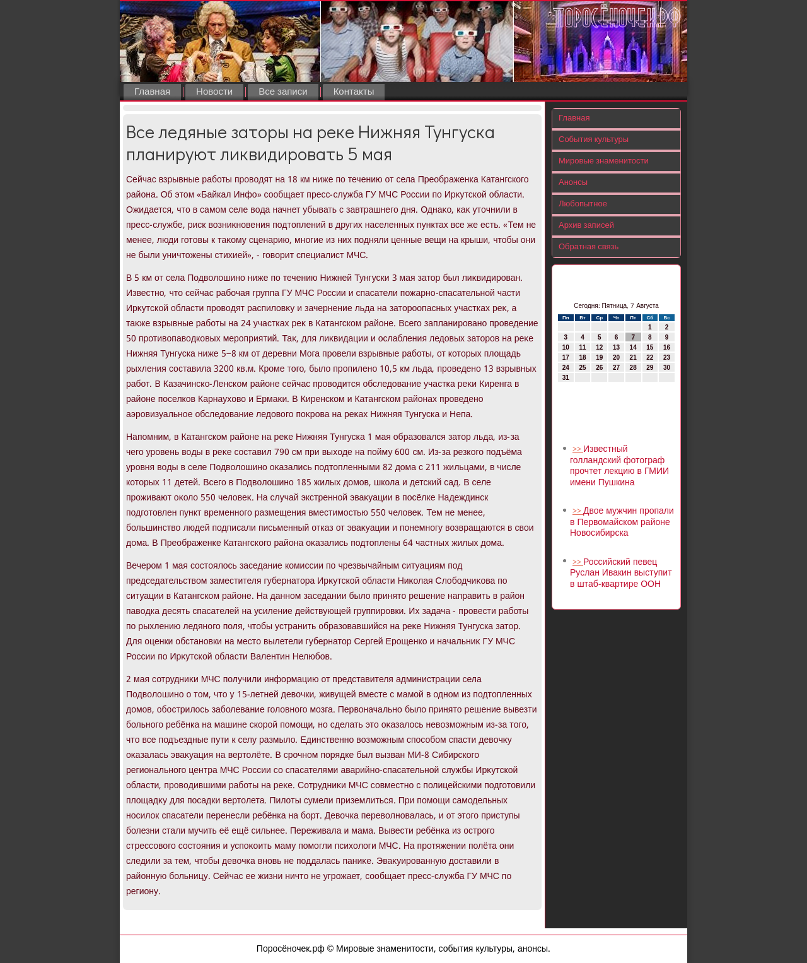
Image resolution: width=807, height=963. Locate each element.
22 (649, 357)
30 (666, 367)
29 (649, 367)
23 (666, 357)
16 (666, 347)
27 (616, 367)
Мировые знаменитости (604, 161)
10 (565, 347)
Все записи (282, 92)
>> (577, 449)
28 (633, 367)
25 (582, 367)
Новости (214, 92)
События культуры (594, 140)
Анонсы (573, 182)
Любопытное (583, 204)
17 (565, 357)
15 (649, 347)
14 (633, 347)
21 (633, 357)
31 (565, 377)
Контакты (354, 92)
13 (616, 347)
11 (582, 347)
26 (599, 367)
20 (616, 357)
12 (599, 347)
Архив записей (586, 225)
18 (582, 357)
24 (565, 367)
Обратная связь (588, 247)
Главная (152, 92)
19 (599, 357)
